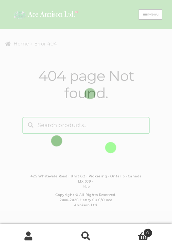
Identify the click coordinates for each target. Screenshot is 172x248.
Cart (133, 231)
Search (85, 236)
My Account (28, 236)
